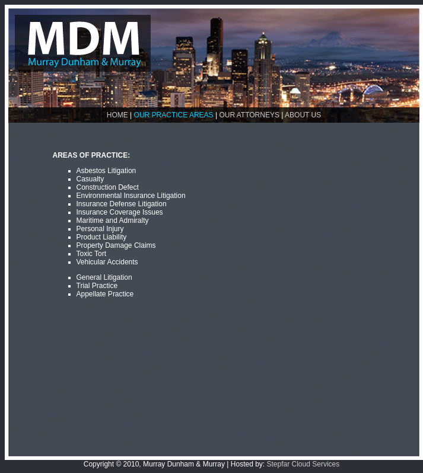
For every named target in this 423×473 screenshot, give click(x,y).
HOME (117, 115)
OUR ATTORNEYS (249, 115)
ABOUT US (303, 115)
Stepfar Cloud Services (303, 464)
